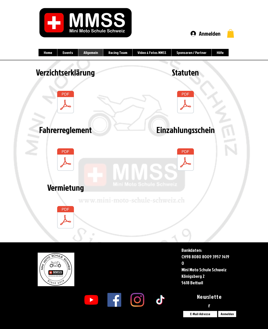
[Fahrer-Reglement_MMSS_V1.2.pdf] (65, 160)
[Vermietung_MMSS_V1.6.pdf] (65, 217)
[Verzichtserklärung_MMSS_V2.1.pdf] (65, 102)
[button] (230, 33)
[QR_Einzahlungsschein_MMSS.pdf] (185, 160)
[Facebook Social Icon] (114, 300)
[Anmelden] (227, 314)
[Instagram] (137, 300)
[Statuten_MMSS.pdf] (185, 102)
